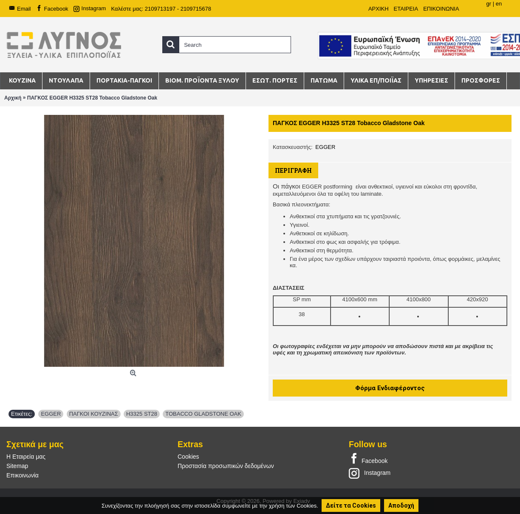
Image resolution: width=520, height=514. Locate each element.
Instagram (369, 472)
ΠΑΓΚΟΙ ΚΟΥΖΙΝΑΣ (93, 414)
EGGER (325, 147)
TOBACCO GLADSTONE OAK (203, 414)
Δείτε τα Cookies (351, 505)
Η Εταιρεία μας (25, 456)
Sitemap (17, 466)
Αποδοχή (401, 505)
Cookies (188, 456)
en (499, 3)
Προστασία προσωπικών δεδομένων (226, 466)
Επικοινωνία (22, 475)
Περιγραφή (293, 170)
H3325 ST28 (141, 414)
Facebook (368, 459)
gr (488, 3)
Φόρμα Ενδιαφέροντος (390, 388)
